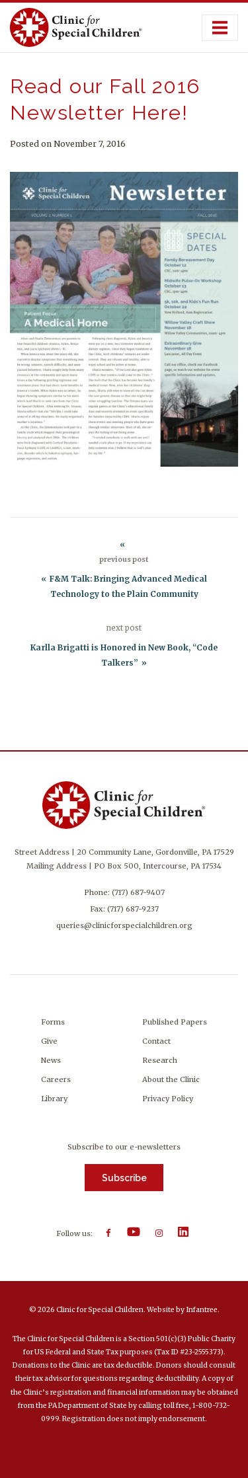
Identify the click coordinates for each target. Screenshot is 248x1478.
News (51, 1060)
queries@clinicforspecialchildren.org (124, 925)
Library (54, 1098)
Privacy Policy (167, 1098)
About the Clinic (171, 1079)
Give (49, 1041)
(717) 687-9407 (138, 892)
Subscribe (124, 1178)
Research (159, 1060)
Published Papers (174, 1022)
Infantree (202, 1309)
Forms (53, 1022)
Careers (56, 1079)
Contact (156, 1041)
